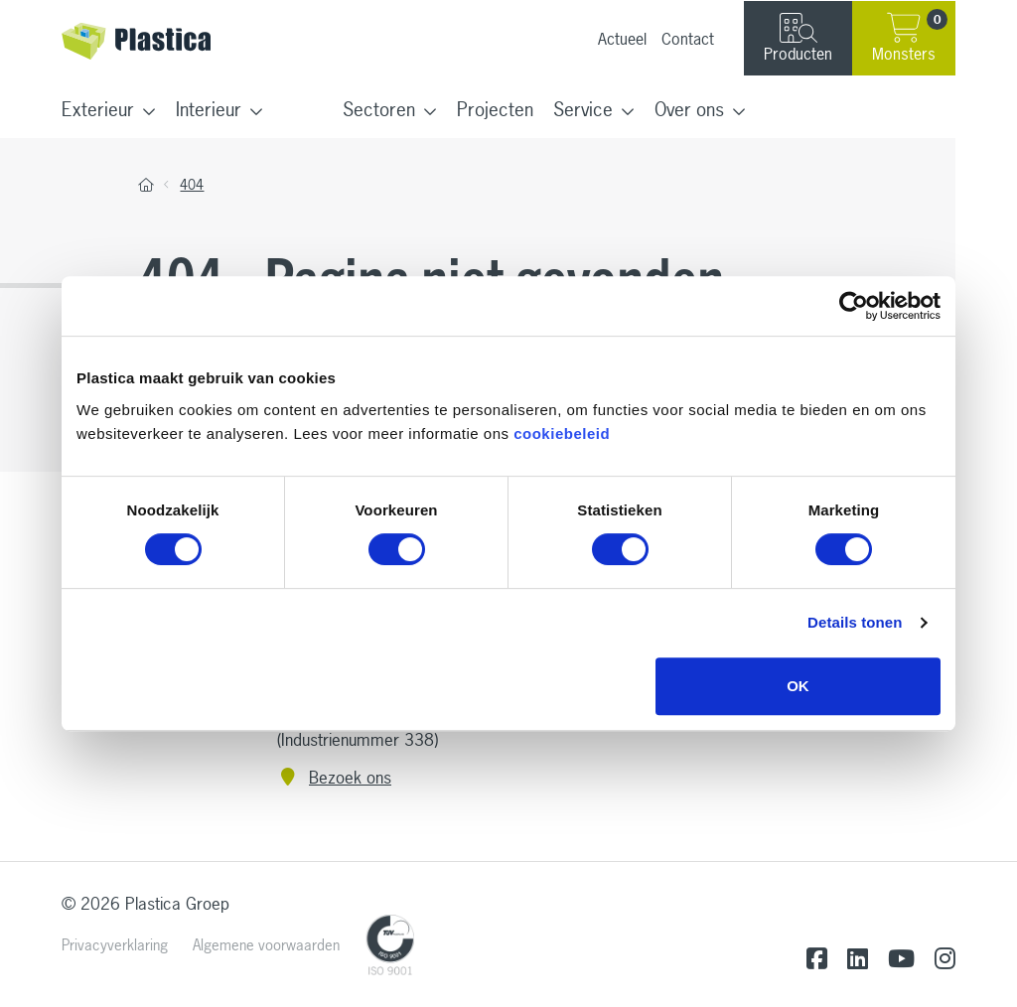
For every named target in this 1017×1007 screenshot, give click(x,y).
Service (583, 109)
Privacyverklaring (115, 945)
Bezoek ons (334, 777)
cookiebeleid (561, 433)
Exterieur (98, 109)
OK (798, 685)
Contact (687, 39)
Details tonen (854, 622)
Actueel (622, 39)
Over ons (689, 109)
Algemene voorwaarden (266, 945)
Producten (798, 39)
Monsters (909, 37)
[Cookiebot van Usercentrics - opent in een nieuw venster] (854, 306)
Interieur (208, 109)
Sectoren (379, 109)
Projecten (495, 109)
